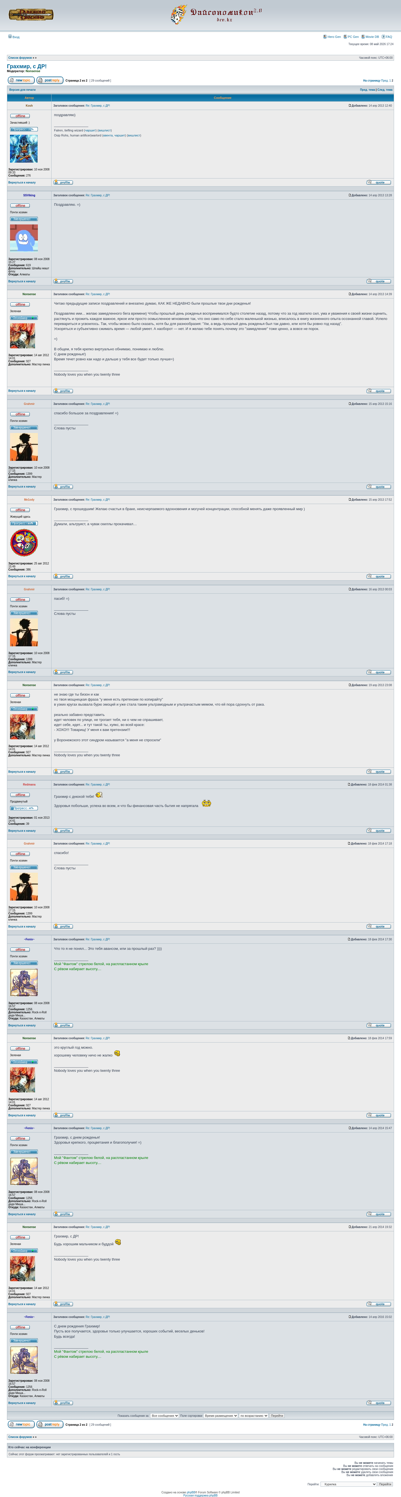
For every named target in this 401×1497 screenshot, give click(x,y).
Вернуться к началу (22, 182)
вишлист (105, 130)
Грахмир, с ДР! (27, 66)
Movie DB (370, 36)
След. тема (384, 89)
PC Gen (351, 36)
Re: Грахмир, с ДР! (98, 105)
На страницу (371, 80)
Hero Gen (332, 36)
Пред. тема (367, 89)
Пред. (385, 80)
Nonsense (33, 71)
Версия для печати (22, 89)
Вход (13, 37)
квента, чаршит (114, 135)
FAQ (387, 36)
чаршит (90, 130)
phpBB (191, 1492)
